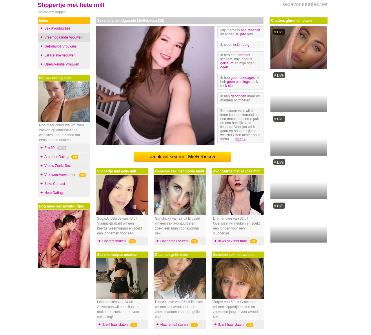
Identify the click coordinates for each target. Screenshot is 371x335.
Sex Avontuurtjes (57, 28)
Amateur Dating (56, 157)
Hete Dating (53, 193)
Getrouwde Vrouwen (60, 46)
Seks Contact (54, 184)
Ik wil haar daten (115, 325)
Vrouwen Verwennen (60, 175)
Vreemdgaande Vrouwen (63, 37)
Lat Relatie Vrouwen (60, 55)
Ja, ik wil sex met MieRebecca (182, 156)
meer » (240, 139)
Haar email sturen (174, 241)
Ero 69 (49, 148)
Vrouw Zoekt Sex (57, 166)
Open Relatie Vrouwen (61, 64)
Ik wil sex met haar (232, 241)
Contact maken (114, 241)
